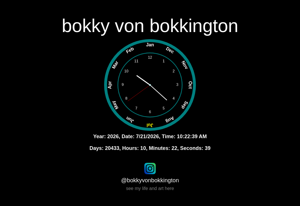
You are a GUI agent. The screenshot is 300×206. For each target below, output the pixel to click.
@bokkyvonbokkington (150, 180)
